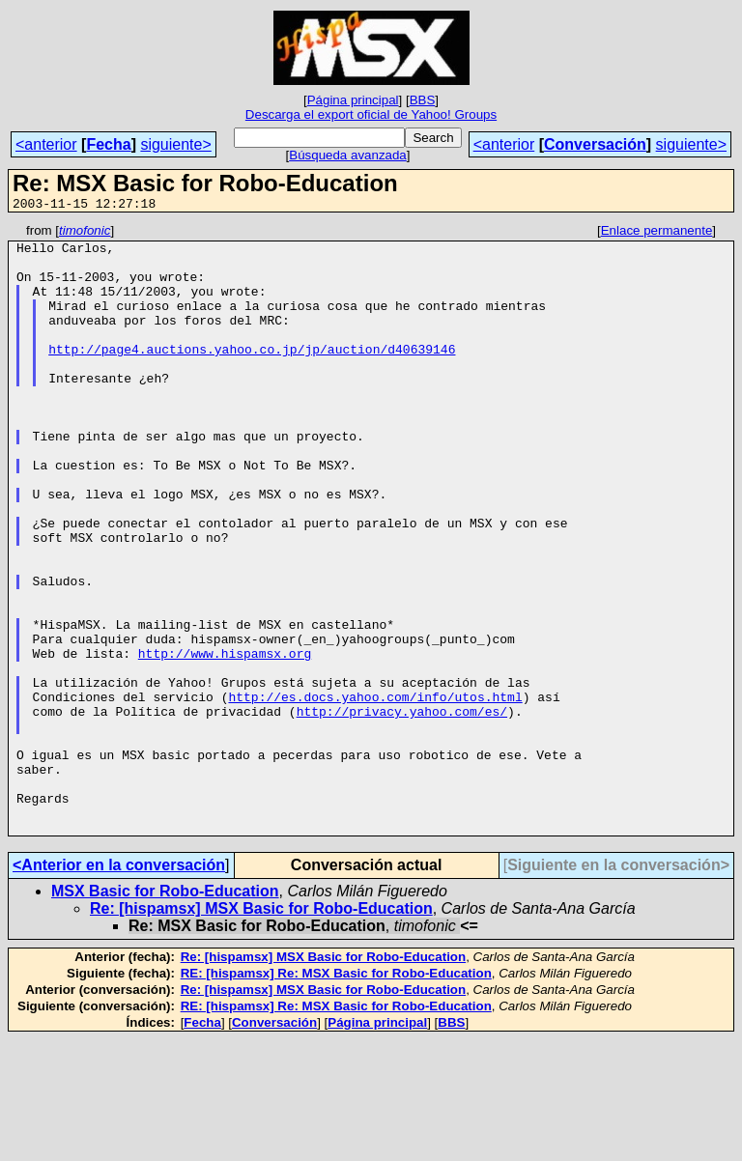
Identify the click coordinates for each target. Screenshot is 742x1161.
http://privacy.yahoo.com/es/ (402, 809)
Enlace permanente (657, 233)
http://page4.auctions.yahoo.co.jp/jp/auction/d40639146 (251, 374)
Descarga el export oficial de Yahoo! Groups (371, 114)
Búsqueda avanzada (348, 155)
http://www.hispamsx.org (224, 740)
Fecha (108, 144)
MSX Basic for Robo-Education (165, 1013)
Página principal (353, 100)
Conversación (595, 144)
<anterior (46, 144)
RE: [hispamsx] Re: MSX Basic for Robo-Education (336, 1095)
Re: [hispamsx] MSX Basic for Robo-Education (261, 1030)
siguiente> (175, 144)
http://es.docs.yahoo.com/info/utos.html (375, 792)
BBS (423, 100)
